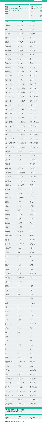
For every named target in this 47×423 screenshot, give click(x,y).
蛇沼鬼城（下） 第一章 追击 (32, 130)
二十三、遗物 (6, 315)
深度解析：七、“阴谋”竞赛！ (8, 383)
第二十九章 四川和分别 (7, 202)
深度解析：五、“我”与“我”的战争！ (21, 382)
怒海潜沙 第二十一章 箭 (20, 42)
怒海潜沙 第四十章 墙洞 (32, 50)
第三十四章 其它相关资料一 (20, 282)
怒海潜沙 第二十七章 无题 (20, 45)
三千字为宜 (6, 369)
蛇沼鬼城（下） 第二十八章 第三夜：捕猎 (34, 142)
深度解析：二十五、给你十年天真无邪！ (9, 391)
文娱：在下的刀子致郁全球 (32, 417)
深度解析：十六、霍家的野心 (8, 387)
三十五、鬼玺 (6, 320)
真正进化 (18, 349)
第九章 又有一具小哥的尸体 (32, 239)
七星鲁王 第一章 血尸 (7, 21)
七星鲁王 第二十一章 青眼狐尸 (33, 29)
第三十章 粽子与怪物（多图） (8, 281)
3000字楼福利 (31, 345)
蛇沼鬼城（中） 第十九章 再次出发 (21, 118)
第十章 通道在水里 (7, 240)
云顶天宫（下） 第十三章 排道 (21, 83)
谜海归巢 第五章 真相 (20, 151)
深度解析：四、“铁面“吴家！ (8, 382)
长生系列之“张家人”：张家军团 (33, 403)
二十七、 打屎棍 (19, 344)
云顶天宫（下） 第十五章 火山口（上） (9, 84)
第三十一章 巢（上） (32, 202)
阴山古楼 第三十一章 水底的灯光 (21, 176)
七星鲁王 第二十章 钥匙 (20, 29)
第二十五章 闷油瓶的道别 (8, 247)
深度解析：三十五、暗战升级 (21, 395)
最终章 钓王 (31, 344)
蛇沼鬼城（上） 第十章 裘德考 (33, 101)
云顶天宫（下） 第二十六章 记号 (33, 88)
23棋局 (30, 353)
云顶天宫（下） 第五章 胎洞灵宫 (33, 79)
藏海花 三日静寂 (19, 345)
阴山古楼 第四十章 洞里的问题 (21, 180)
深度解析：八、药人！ (20, 383)
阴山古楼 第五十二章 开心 (20, 185)
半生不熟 (32, 10)
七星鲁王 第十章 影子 (7, 25)
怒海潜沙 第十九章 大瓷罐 (32, 41)
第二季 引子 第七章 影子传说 (33, 160)
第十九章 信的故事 (32, 197)
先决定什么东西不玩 (7, 362)
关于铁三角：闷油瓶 (7, 252)
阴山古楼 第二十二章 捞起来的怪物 (21, 172)
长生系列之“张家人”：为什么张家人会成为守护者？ (35, 404)
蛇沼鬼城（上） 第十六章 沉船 (33, 104)
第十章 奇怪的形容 (32, 193)
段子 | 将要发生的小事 (32, 374)
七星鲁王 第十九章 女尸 (7, 29)
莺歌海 (18, 369)
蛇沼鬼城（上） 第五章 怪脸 (8, 100)
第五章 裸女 (19, 285)
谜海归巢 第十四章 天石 (20, 155)
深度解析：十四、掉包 (20, 386)
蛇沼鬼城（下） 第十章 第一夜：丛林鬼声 (34, 134)
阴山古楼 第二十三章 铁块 (32, 172)
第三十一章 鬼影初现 (7, 227)
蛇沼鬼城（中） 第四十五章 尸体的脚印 (9, 130)
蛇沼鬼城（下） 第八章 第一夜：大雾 (9, 134)
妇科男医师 (32, 16)
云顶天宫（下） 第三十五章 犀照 (33, 92)
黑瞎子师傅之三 (31, 357)
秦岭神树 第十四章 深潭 (20, 59)
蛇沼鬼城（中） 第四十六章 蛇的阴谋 (21, 130)
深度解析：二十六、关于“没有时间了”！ (22, 391)
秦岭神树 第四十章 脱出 (7, 71)
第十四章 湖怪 (19, 219)
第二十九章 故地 (19, 248)
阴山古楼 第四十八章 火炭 (8, 184)
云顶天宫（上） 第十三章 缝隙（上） (21, 76)
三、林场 (18, 306)
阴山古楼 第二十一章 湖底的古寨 (8, 172)
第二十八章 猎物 (19, 265)
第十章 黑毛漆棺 (31, 328)
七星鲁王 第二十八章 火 (7, 33)
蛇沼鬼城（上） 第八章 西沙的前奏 (9, 101)
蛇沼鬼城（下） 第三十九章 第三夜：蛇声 (22, 147)
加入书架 (7, 13)
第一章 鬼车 (31, 324)
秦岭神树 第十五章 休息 (32, 59)
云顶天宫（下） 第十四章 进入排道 (33, 83)
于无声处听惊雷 (31, 365)
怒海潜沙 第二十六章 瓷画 (8, 45)
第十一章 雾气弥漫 (19, 240)
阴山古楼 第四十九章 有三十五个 (21, 184)
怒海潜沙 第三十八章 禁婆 (8, 50)
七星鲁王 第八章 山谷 (20, 24)
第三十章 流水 (19, 202)
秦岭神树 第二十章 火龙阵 (20, 62)
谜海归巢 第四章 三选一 (7, 151)
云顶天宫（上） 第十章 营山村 (21, 75)
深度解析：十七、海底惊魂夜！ (21, 387)
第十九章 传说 (19, 261)
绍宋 (31, 11)
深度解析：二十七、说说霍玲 (33, 391)
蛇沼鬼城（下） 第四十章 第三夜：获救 (34, 147)
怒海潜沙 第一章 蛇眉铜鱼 (32, 33)
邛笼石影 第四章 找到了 (7, 189)
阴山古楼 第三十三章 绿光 (8, 177)
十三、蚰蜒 (31, 310)
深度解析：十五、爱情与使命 (33, 386)
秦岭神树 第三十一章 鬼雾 (8, 67)
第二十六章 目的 (31, 264)
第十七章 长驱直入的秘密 (8, 197)
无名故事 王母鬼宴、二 (20, 366)
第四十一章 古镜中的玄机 (20, 231)
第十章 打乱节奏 (31, 299)
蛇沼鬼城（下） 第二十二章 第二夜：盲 (34, 139)
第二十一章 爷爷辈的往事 (32, 244)
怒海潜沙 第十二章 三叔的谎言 (21, 38)
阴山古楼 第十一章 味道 (32, 167)
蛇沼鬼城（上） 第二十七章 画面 (21, 109)
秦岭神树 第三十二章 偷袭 (20, 67)
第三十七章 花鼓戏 (32, 205)
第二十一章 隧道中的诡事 (32, 222)
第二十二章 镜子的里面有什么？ (8, 223)
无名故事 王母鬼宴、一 (7, 366)
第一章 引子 (19, 268)
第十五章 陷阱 (19, 302)
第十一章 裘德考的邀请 (20, 218)
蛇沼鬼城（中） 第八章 (32, 113)
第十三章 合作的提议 (7, 219)
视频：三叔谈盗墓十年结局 (8, 324)
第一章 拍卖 (31, 189)
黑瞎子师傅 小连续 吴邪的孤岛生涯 (9, 361)
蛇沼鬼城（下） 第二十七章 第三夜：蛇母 (22, 142)
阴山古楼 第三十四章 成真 (20, 177)
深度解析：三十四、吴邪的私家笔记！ (9, 395)
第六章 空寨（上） (32, 285)
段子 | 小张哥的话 (19, 374)
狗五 (5, 348)
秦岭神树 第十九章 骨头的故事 (8, 62)
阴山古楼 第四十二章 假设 (8, 181)
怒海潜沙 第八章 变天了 (7, 37)
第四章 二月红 (19, 269)
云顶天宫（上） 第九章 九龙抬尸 (8, 75)
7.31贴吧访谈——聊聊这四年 (33, 369)
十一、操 (6, 310)
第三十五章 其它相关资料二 (32, 282)
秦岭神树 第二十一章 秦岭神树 (33, 62)
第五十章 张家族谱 (19, 235)
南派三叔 (19, 7)
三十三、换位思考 (19, 319)
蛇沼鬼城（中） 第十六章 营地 (21, 117)
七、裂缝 (31, 307)
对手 (5, 353)
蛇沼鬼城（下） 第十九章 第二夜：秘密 (34, 138)
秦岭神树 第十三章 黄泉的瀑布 (8, 59)
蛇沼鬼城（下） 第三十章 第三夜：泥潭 (22, 143)
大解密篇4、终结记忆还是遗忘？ (8, 403)
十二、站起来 (19, 310)
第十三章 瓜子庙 (19, 273)
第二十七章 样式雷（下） (20, 201)
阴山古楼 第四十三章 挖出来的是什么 (21, 181)
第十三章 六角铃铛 (32, 289)
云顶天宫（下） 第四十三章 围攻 (21, 96)
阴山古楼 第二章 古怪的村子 (32, 163)
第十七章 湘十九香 (7, 332)
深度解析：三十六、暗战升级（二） (33, 395)
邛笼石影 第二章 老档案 (20, 188)
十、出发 (18, 336)
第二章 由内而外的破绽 (20, 214)
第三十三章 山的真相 (32, 227)
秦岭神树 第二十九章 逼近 (20, 66)
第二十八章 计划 (31, 201)
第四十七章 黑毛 (7, 210)
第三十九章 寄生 (19, 206)
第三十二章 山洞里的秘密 (20, 227)
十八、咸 (18, 340)
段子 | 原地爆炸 (6, 374)
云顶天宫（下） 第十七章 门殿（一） (33, 84)
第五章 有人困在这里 (7, 298)
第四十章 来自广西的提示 (32, 206)
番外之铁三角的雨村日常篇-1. (33, 370)
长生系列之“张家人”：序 (20, 403)
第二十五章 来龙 (31, 294)
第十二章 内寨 (19, 289)
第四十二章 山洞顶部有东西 (32, 231)
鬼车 (5, 349)
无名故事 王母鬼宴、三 (32, 366)
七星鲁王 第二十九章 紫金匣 (20, 33)
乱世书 (18, 417)
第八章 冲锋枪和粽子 (20, 239)
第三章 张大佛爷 (7, 269)
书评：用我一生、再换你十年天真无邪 (9, 378)
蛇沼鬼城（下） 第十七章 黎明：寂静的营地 (9, 138)
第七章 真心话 (31, 298)
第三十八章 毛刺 (7, 206)
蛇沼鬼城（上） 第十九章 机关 (33, 105)
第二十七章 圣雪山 (32, 247)
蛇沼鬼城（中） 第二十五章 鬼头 (21, 121)
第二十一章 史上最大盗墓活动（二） (21, 198)
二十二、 (31, 341)
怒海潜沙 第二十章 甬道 (7, 42)
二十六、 (6, 344)
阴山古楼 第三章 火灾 (7, 164)
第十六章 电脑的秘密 (7, 243)
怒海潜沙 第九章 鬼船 (20, 37)
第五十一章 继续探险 (32, 235)
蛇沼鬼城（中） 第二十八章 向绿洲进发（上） (22, 122)
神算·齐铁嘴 (19, 348)
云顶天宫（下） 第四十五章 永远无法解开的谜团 (10, 97)
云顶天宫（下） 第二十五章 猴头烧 (21, 88)
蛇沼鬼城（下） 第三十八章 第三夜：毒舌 (9, 147)
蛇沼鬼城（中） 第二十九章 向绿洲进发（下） (34, 122)
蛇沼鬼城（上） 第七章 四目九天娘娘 (33, 100)
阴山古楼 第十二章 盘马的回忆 (8, 168)
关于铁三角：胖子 (19, 252)
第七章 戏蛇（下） (32, 286)
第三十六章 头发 (19, 205)
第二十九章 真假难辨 (20, 226)
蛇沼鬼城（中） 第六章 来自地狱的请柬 (9, 113)
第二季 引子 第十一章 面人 (8, 163)
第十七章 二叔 (31, 260)
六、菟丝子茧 (19, 307)
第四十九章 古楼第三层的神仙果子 (8, 235)
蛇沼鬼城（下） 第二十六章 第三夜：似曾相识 (10, 142)
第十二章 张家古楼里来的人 (32, 218)
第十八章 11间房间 (19, 303)
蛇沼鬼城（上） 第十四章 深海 (8, 104)
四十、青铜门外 (7, 323)
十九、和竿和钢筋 (31, 340)
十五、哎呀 (19, 311)
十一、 (30, 336)
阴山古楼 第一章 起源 (20, 163)
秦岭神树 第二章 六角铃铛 (20, 54)
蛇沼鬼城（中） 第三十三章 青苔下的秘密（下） (10, 125)
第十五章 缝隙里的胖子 (32, 219)
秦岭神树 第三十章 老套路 (32, 66)
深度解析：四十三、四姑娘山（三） (9, 399)
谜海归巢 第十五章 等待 (32, 155)
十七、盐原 (6, 340)
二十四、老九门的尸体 (20, 315)
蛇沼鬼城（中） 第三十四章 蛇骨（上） (22, 125)
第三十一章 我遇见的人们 (20, 281)
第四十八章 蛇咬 (19, 210)
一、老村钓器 (19, 332)
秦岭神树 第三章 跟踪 (32, 54)
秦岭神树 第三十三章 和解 (32, 67)
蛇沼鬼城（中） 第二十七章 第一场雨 (9, 122)
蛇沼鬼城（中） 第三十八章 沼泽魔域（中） (34, 126)
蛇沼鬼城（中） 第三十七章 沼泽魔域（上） (22, 126)
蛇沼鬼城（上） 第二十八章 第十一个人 (34, 109)
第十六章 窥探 (19, 260)
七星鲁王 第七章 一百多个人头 (8, 24)
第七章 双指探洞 (31, 327)
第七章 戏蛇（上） (19, 286)
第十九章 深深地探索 (7, 244)
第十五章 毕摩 (19, 290)
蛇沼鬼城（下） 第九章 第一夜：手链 (21, 134)
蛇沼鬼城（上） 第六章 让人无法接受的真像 (22, 100)
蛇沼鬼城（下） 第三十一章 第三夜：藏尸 (34, 143)
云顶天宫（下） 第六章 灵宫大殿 (8, 80)
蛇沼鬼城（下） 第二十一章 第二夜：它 (22, 139)
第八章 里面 (31, 256)
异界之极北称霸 (7, 417)
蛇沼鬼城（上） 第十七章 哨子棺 (8, 105)
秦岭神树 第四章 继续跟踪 (8, 55)
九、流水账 (6, 336)
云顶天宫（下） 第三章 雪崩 (8, 79)
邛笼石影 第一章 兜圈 (7, 188)
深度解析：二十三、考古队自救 (21, 390)
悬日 (31, 15)
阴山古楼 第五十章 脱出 (32, 184)
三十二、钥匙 (6, 319)
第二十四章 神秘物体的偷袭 (32, 223)
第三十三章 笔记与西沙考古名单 (8, 282)
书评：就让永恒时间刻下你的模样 (33, 378)
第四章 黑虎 (6, 285)
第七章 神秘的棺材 (7, 239)
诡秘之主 (18, 415)
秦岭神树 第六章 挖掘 (32, 55)
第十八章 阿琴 (6, 261)
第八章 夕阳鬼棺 (7, 328)
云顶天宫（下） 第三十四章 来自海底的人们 (22, 92)
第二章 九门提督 (31, 268)
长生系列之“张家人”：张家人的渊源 (9, 404)
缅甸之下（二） (31, 362)
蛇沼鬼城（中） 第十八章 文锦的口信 (9, 118)
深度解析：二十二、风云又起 (8, 390)
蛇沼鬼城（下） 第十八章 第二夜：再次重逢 (22, 138)
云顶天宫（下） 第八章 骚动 (32, 80)
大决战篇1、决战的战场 (20, 399)
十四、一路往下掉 (7, 311)
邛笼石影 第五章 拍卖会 (20, 189)
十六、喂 (31, 311)
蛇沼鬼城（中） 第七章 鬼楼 (20, 113)
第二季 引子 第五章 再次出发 (8, 160)
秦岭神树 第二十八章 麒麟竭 (8, 66)
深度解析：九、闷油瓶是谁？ (33, 383)
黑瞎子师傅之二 (19, 357)
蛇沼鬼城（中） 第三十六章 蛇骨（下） (9, 126)
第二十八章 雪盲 (7, 248)
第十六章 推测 (31, 302)
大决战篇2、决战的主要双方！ (33, 399)
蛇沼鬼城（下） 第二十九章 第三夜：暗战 (9, 143)
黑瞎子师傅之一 (7, 357)
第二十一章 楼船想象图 (7, 277)
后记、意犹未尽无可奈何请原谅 (33, 323)
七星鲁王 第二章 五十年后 (20, 21)
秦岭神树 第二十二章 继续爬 (8, 63)
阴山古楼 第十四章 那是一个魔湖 (33, 168)
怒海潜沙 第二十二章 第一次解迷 (33, 42)
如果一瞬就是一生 (19, 365)
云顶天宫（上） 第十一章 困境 (33, 75)
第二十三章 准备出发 (20, 223)
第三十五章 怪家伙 (7, 205)
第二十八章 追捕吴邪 (7, 226)
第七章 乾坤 (19, 256)
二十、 (6, 341)
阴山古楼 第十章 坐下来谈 (20, 167)
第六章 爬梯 (19, 298)
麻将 (5, 345)
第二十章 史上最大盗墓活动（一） (8, 198)
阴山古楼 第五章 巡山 (32, 164)
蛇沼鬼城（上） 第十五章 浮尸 (21, 104)
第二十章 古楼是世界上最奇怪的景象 (21, 222)
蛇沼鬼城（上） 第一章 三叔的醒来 (33, 97)
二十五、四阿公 (31, 315)
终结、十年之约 (19, 323)
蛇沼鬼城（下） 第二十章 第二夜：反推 (9, 139)
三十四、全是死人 (31, 319)
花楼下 (30, 348)
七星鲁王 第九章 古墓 (32, 24)
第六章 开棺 (6, 256)
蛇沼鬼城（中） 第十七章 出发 (33, 117)
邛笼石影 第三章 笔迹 (32, 188)
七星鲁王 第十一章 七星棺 (20, 25)
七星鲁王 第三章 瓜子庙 (32, 21)
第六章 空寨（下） (7, 286)
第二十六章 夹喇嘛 (7, 201)
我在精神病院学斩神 (7, 415)
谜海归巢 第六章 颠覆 (32, 151)
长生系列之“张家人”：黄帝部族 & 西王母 (22, 404)
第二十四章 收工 (19, 294)
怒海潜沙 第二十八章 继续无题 (33, 45)
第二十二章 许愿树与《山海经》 (21, 277)
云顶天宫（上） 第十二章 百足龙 (8, 76)
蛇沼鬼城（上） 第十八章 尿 (20, 105)
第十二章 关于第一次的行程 (8, 273)
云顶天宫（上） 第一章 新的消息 (21, 71)
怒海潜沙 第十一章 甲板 (7, 38)
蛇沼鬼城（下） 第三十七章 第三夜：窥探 (34, 146)
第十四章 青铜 (6, 302)
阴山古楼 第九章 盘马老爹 (8, 167)
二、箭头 (6, 306)
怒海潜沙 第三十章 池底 (20, 46)
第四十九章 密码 (31, 210)
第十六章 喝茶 (31, 290)
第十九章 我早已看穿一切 (32, 303)
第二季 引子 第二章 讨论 (7, 159)
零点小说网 (6, 0)
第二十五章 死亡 (19, 264)
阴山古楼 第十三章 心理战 (20, 168)
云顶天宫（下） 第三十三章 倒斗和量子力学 (9, 92)
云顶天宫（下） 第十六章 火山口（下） (22, 84)
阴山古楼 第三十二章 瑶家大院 (33, 176)
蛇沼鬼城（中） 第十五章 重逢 (8, 117)
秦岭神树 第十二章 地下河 (32, 58)
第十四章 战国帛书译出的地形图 (33, 273)
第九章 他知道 (19, 299)
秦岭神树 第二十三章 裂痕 (20, 63)
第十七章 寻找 (6, 303)
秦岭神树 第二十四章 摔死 (32, 63)
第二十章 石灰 (31, 261)
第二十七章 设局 (7, 265)
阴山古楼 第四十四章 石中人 (32, 181)
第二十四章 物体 (7, 264)
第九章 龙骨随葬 (19, 328)
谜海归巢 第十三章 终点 (7, 155)
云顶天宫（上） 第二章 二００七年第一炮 (34, 71)
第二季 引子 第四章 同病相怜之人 (33, 159)
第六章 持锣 (19, 327)
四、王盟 (31, 306)
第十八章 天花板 (31, 243)
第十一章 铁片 (6, 289)
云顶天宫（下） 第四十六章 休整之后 (21, 97)
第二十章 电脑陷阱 (19, 244)
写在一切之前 (6, 268)
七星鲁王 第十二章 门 (32, 25)
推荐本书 (7, 11)
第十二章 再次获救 (32, 240)
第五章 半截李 (31, 269)
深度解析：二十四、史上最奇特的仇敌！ (34, 390)
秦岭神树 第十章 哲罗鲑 (7, 58)
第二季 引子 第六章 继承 (20, 160)
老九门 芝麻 (6, 365)
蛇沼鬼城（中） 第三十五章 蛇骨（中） (34, 125)
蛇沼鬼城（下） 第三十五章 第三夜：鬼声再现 (10, 146)
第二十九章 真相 (31, 265)
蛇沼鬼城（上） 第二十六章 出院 (8, 109)
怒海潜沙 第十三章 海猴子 (32, 38)
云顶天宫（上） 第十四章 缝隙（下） (33, 76)
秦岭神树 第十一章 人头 (20, 58)
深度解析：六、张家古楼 (32, 382)
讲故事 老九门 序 (19, 370)
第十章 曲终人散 (7, 218)
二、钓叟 (31, 332)
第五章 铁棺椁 (6, 327)
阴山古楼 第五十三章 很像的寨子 (33, 185)
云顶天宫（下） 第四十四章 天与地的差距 (34, 96)
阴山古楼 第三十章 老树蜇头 (8, 176)
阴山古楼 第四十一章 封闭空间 (33, 180)
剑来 (30, 415)
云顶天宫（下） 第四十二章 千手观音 (9, 96)
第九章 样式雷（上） (20, 193)
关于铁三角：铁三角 (32, 252)
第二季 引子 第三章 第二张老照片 (21, 159)
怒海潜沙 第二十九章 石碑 (8, 46)
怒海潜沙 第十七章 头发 (7, 41)
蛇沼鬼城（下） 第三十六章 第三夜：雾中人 (22, 146)
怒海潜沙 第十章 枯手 (32, 37)
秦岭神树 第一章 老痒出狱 (8, 54)
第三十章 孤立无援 (32, 226)
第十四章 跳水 (6, 290)
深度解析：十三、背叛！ (7, 386)
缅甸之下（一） (19, 362)
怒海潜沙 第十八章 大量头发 (20, 41)
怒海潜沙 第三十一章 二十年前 (33, 46)
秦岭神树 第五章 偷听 (20, 55)
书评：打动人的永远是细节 (20, 378)
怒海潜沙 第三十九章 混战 (20, 50)
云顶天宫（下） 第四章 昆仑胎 (21, 79)
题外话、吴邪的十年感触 (32, 320)
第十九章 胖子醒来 (7, 222)
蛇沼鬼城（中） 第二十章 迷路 (33, 118)
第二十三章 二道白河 (32, 277)
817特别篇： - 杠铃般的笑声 (8, 370)
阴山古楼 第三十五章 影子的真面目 (33, 177)
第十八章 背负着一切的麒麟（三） (21, 197)
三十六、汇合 (19, 320)
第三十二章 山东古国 (32, 281)
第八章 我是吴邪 (7, 299)
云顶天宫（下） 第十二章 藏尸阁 (8, 83)
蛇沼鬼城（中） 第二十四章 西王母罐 (9, 121)
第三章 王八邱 (31, 214)
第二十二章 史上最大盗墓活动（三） (33, 198)
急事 (30, 349)
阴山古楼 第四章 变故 (20, 164)
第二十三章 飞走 (7, 294)
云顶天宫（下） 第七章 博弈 (20, 80)
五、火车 (6, 307)
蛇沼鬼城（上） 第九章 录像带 (21, 101)
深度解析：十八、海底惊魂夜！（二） (34, 387)
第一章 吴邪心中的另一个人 (8, 214)
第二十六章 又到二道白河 (20, 247)
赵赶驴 (35, 6)
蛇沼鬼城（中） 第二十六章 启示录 (33, 121)
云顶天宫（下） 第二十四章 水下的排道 (9, 88)
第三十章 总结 (31, 248)
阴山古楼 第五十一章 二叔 (8, 185)
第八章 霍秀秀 (6, 193)
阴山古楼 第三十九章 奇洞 (8, 180)
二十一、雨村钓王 (19, 341)
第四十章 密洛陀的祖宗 (7, 231)
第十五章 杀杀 (6, 260)
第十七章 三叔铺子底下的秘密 (21, 243)
